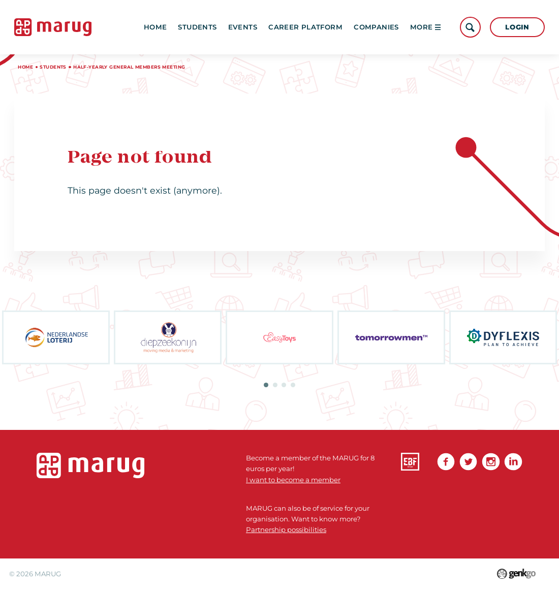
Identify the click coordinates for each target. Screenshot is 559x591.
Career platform (305, 27)
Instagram (491, 462)
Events (242, 27)
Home (155, 27)
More (425, 27)
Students (197, 27)
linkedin (513, 462)
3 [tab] (284, 385)
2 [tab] (275, 385)
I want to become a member (293, 480)
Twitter (468, 462)
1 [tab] (266, 385)
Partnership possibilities (286, 529)
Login (517, 27)
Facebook (446, 462)
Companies (376, 27)
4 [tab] (293, 385)
